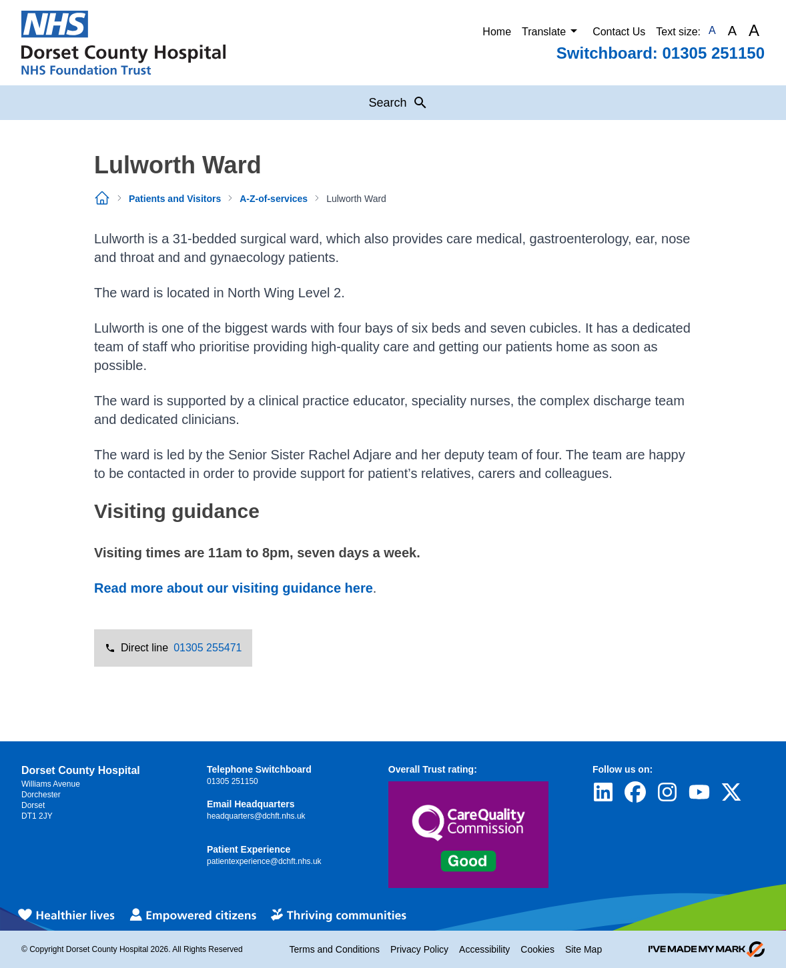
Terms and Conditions (335, 949)
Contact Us (619, 31)
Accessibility (484, 949)
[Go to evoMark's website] (707, 949)
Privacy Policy (419, 949)
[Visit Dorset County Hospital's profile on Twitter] (731, 792)
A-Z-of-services (274, 198)
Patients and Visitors (175, 198)
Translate (552, 31)
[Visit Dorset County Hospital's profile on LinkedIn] (603, 792)
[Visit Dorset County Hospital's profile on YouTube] (699, 792)
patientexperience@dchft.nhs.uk (264, 861)
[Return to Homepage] (123, 43)
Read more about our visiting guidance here (233, 588)
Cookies (537, 949)
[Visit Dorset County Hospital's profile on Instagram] (667, 792)
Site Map (583, 949)
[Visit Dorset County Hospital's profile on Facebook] (635, 792)
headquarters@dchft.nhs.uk (256, 816)
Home (496, 31)
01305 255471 (207, 647)
